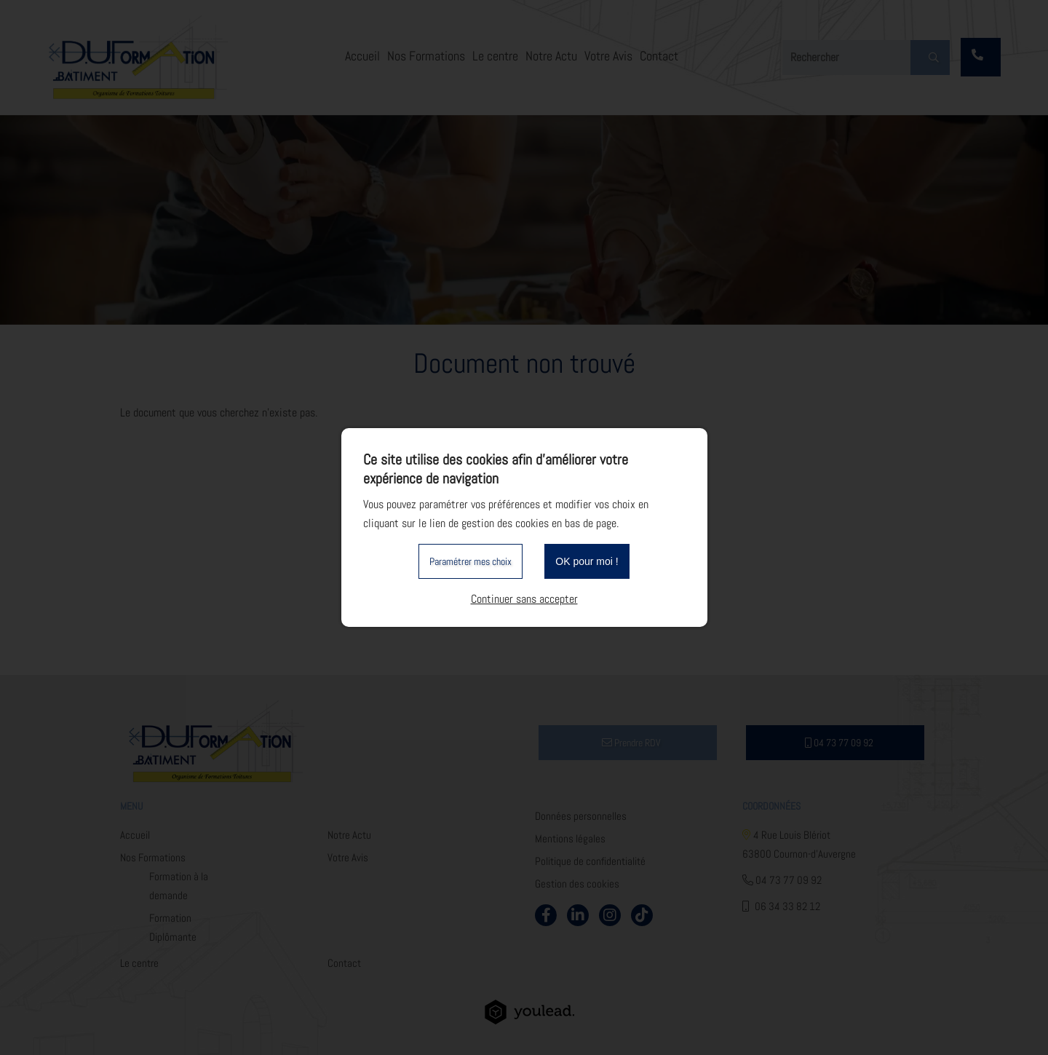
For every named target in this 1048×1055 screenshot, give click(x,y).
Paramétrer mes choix (470, 561)
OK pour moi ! (586, 561)
